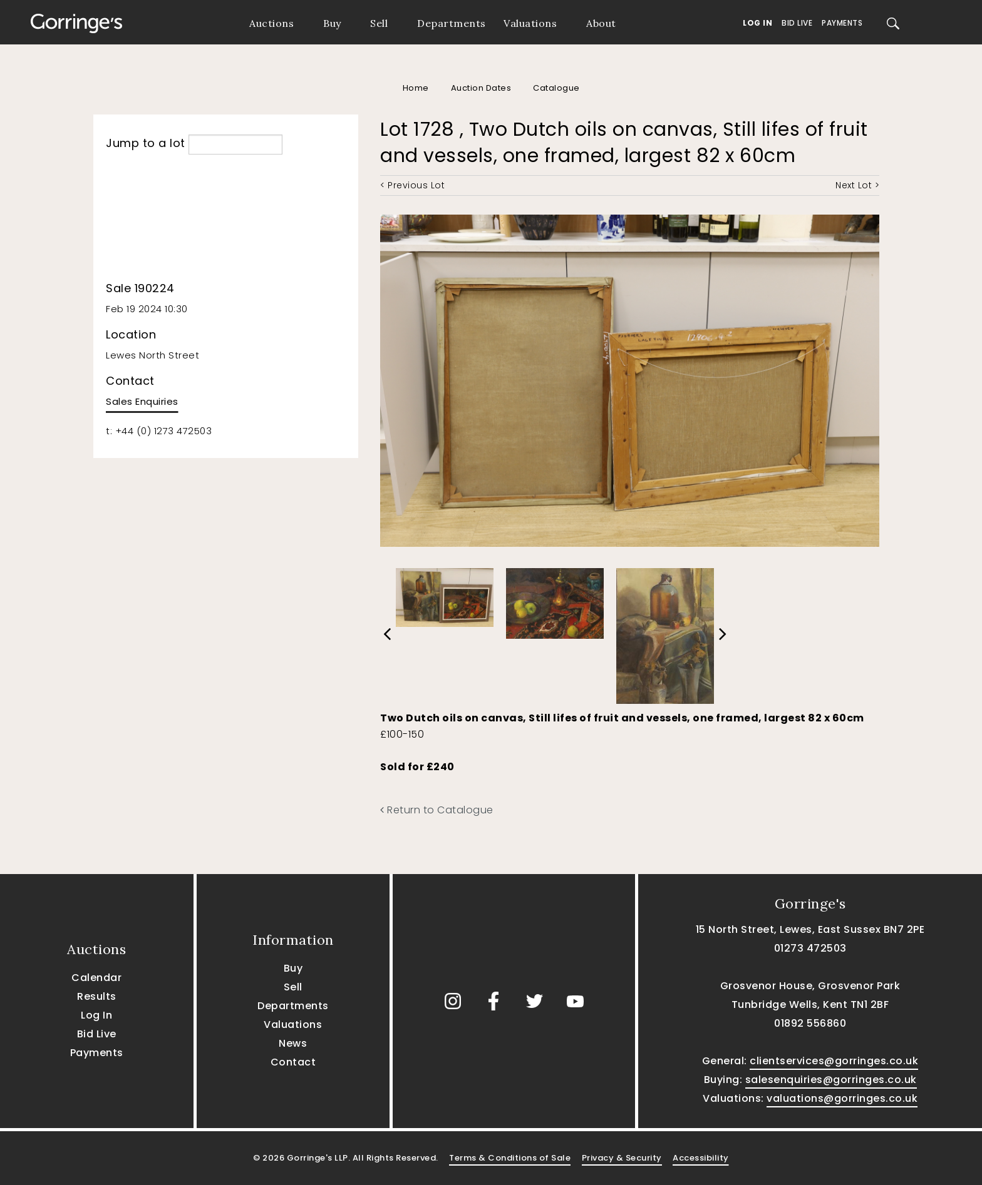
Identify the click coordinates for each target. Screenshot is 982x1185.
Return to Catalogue (437, 810)
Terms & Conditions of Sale (510, 1158)
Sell (379, 23)
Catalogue (556, 88)
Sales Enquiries (142, 401)
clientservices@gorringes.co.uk (834, 1061)
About (601, 23)
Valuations (530, 23)
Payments (842, 23)
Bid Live (797, 23)
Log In (757, 23)
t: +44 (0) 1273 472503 (159, 430)
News (293, 1043)
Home (416, 88)
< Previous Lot (412, 185)
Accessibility (701, 1158)
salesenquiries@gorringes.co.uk (831, 1079)
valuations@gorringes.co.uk (842, 1098)
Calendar (96, 977)
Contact (293, 1062)
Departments (451, 23)
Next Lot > (857, 185)
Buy (332, 23)
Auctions (271, 23)
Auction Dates (481, 88)
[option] (445, 594)
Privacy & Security (622, 1158)
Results (96, 996)
